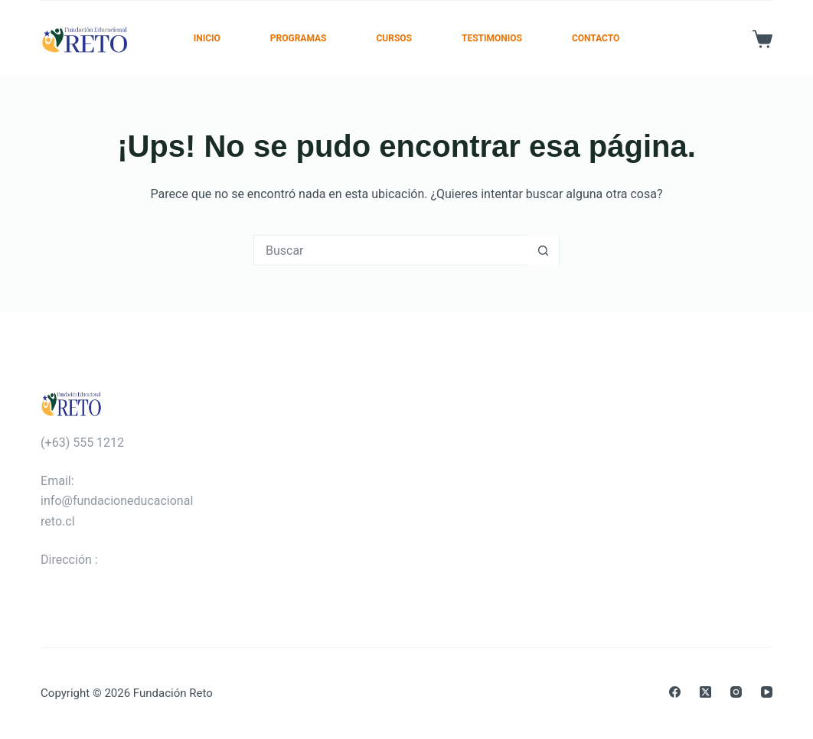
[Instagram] (736, 692)
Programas (298, 38)
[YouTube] (766, 692)
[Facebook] (675, 692)
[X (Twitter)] (705, 692)
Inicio (207, 38)
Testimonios (492, 38)
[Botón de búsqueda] (543, 250)
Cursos (394, 38)
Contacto (595, 38)
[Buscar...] (391, 250)
